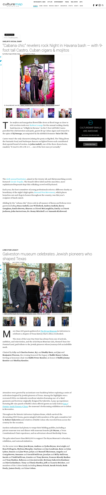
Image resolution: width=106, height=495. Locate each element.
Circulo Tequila (16, 181)
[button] (9, 321)
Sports (70, 5)
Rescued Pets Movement (44, 192)
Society (35, 5)
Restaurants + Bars (39, 2)
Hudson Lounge (36, 125)
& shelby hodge (16, 54)
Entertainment (58, 2)
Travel (67, 2)
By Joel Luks (5, 262)
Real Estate (74, 2)
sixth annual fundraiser (16, 179)
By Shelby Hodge (7, 54)
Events (76, 5)
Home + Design (43, 5)
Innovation (63, 5)
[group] (9, 113)
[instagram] (100, 5)
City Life (49, 2)
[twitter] (97, 5)
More (81, 5)
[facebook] (94, 5)
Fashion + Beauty (54, 5)
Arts (81, 2)
